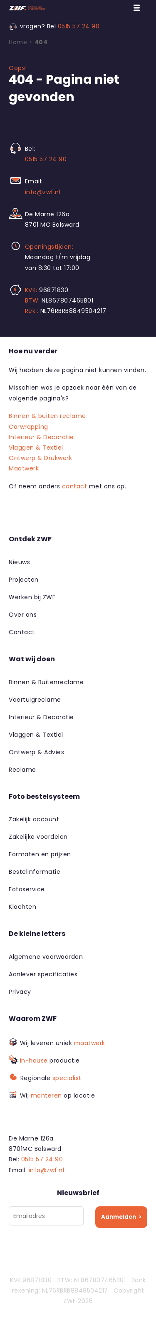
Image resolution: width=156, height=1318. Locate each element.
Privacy (20, 992)
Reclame (22, 769)
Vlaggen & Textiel (36, 447)
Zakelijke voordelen (38, 837)
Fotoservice (27, 889)
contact (74, 486)
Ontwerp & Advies (36, 752)
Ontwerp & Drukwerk (40, 458)
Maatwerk (24, 468)
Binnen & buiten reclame (47, 416)
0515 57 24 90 (79, 26)
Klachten (22, 907)
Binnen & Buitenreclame (46, 682)
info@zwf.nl (43, 192)
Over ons (23, 614)
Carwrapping (28, 427)
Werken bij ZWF (32, 597)
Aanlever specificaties (43, 974)
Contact (22, 632)
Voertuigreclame (35, 699)
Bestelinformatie (34, 872)
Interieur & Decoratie (41, 437)
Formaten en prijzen (40, 854)
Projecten (24, 579)
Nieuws (19, 562)
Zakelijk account (34, 819)
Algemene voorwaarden (46, 957)
